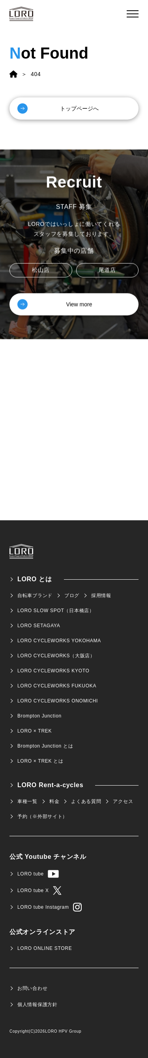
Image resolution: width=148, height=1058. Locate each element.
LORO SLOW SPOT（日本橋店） (55, 610)
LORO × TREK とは (40, 761)
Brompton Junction (39, 716)
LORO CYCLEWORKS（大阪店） (56, 655)
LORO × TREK (34, 731)
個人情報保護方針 (37, 1004)
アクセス (123, 801)
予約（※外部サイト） (42, 816)
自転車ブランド (34, 595)
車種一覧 (27, 801)
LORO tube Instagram (49, 907)
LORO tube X (39, 890)
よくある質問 (86, 801)
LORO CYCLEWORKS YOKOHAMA (59, 640)
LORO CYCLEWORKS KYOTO (53, 671)
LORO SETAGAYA (38, 625)
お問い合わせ (32, 988)
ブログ (71, 595)
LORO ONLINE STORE (44, 948)
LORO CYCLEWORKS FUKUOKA (56, 686)
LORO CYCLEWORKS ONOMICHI (57, 701)
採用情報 (101, 595)
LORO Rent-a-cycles (50, 785)
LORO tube (38, 874)
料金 (54, 801)
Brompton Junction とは (45, 746)
